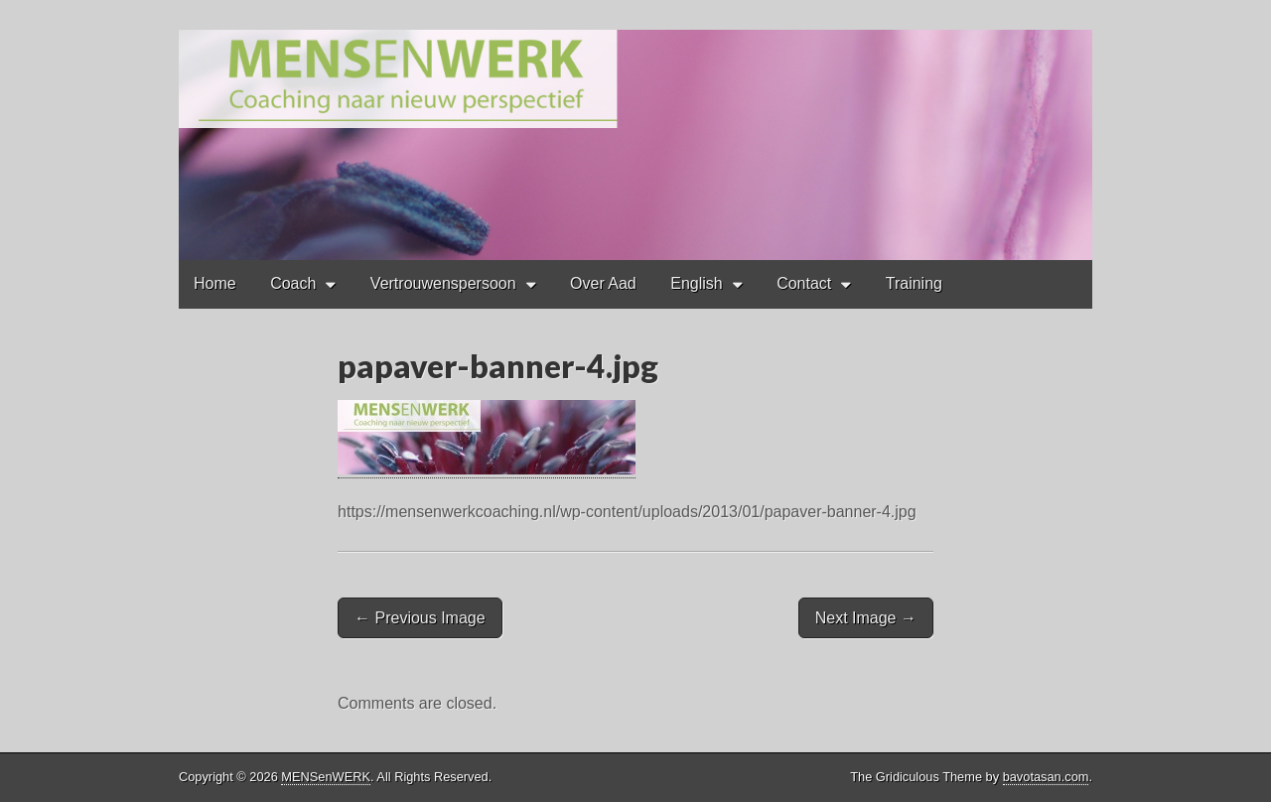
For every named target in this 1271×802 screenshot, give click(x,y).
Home (215, 283)
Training (914, 283)
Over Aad (603, 283)
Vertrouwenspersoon (443, 283)
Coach (293, 283)
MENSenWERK (325, 776)
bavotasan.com (1046, 776)
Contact (804, 283)
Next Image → (866, 617)
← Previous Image (420, 617)
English (696, 283)
